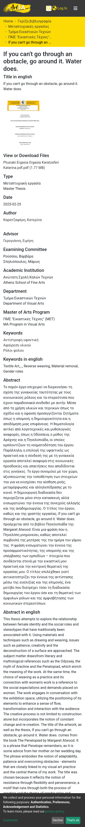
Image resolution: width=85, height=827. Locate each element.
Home (8, 21)
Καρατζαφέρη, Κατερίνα (22, 220)
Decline (58, 820)
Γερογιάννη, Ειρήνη (18, 241)
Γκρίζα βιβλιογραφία (34, 21)
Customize (10, 820)
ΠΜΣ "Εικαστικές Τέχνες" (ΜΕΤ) (30, 37)
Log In (62, 8)
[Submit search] (49, 8)
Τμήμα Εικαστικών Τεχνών (29, 32)
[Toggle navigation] (75, 8)
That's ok (73, 820)
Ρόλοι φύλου (13, 350)
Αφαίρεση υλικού (17, 345)
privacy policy (54, 811)
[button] (54, 8)
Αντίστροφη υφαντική (21, 340)
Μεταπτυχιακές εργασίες (28, 26)
